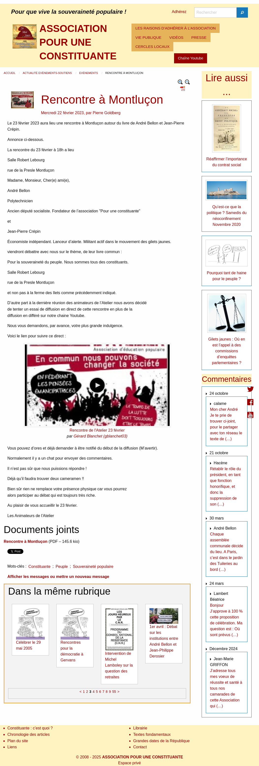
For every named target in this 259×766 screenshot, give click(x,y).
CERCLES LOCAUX (152, 46)
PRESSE (199, 37)
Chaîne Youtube (190, 58)
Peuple (62, 566)
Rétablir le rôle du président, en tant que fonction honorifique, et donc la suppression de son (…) (225, 486)
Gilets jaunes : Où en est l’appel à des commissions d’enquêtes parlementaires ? (226, 351)
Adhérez (179, 12)
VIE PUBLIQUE (148, 37)
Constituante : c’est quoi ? (30, 728)
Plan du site (17, 741)
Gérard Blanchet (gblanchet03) (101, 436)
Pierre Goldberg (106, 113)
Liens (12, 747)
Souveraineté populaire (93, 566)
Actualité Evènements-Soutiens (47, 72)
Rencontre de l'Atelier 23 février (97, 430)
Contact (140, 747)
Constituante (39, 566)
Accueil (10, 72)
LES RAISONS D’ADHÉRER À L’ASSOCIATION (175, 28)
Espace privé (129, 763)
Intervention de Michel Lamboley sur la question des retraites (119, 665)
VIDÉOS (176, 37)
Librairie (140, 728)
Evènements (89, 72)
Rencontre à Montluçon (26, 541)
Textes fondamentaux (152, 734)
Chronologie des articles (28, 734)
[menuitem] (175, 28)
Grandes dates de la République (161, 741)
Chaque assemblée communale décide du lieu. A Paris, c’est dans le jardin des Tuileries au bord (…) (226, 552)
